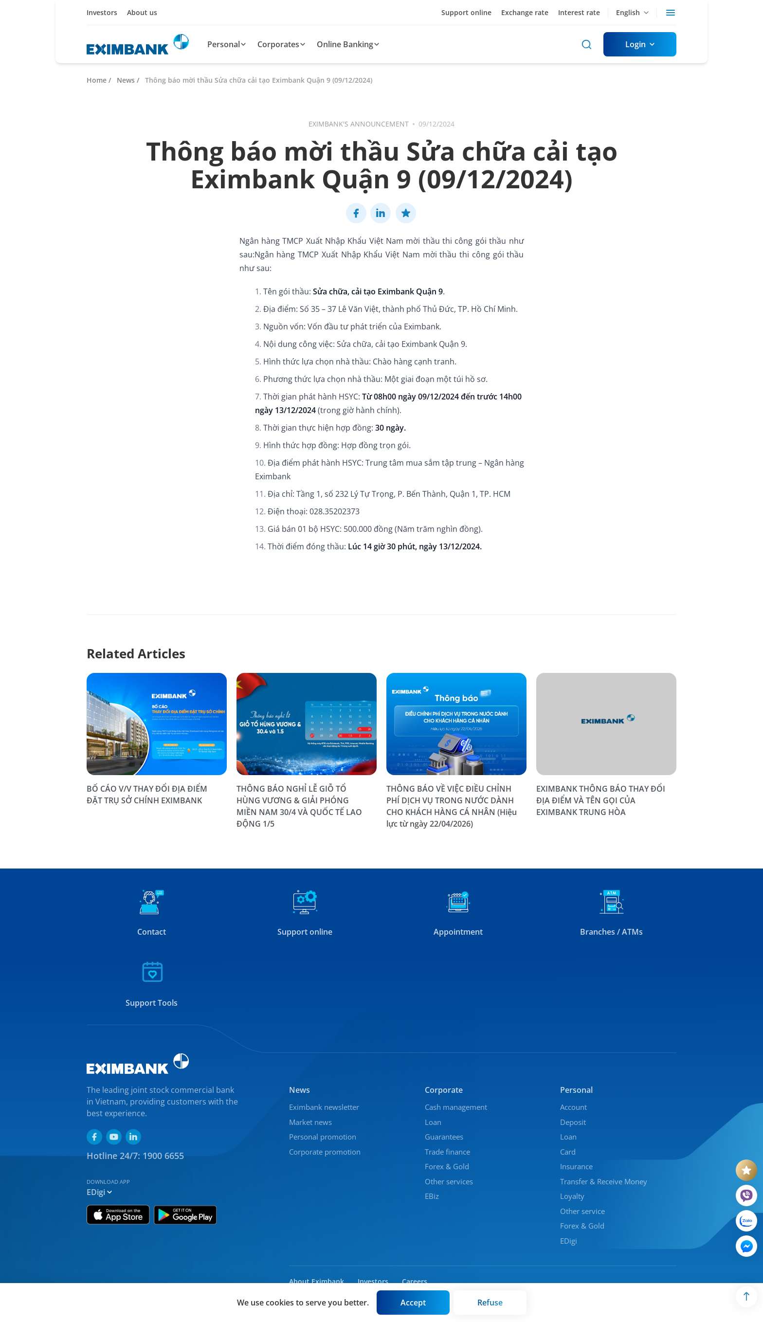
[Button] (639, 44)
